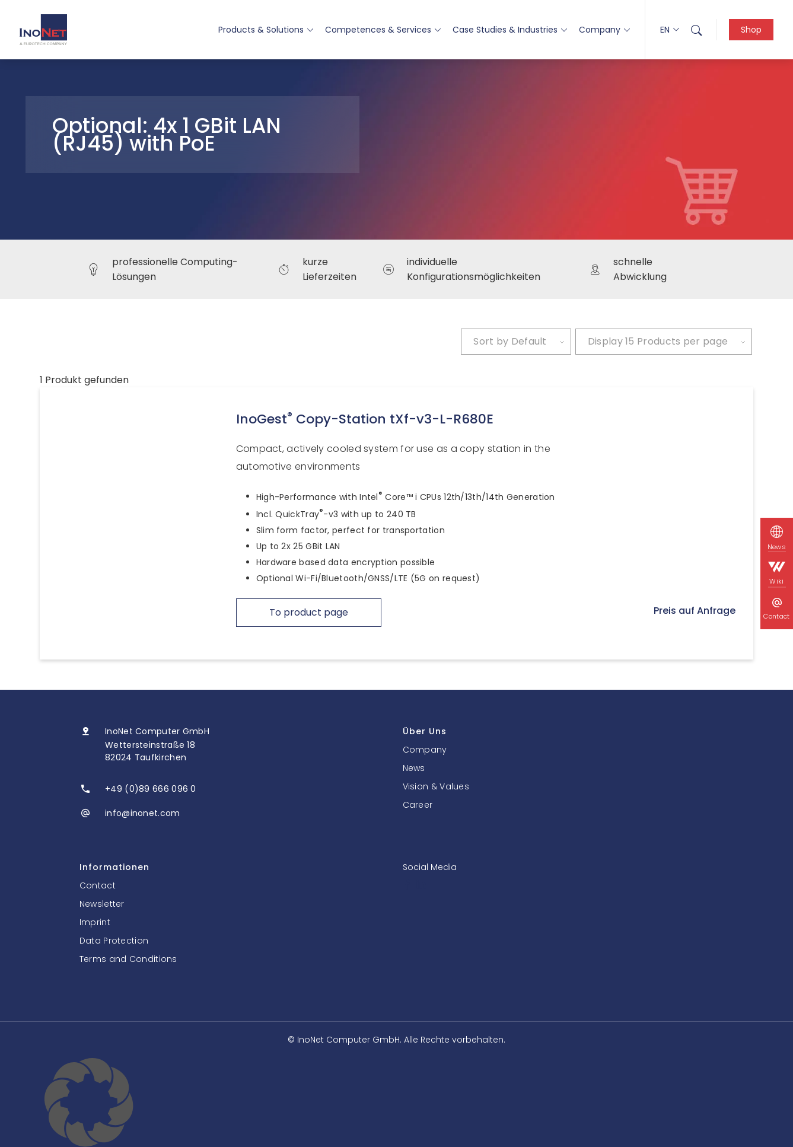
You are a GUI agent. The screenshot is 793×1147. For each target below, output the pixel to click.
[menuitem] (696, 29)
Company (604, 30)
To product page (308, 612)
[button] (396, 1102)
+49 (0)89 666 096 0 (150, 789)
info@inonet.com (142, 813)
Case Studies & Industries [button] (510, 30)
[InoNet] (43, 29)
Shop (751, 30)
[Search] (696, 30)
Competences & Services (383, 30)
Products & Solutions (265, 30)
